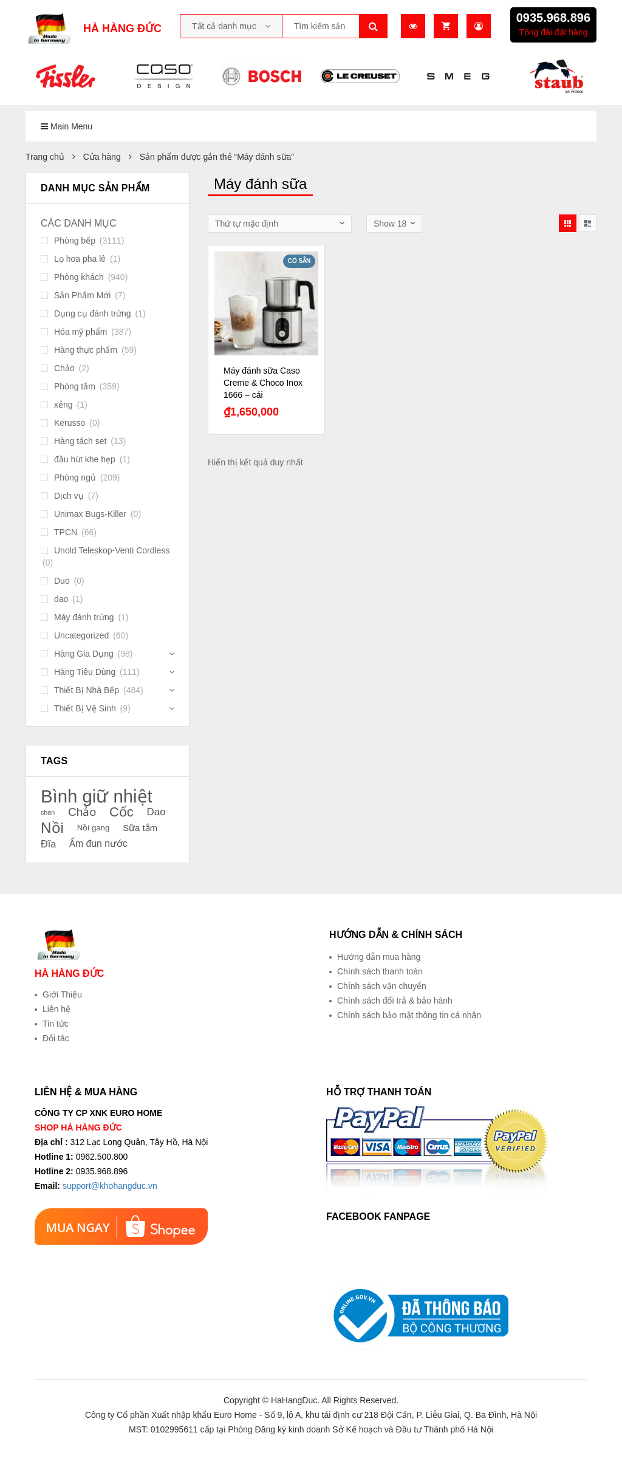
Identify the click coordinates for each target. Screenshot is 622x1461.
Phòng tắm (74, 386)
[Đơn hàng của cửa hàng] (280, 223)
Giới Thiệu (62, 994)
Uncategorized (81, 635)
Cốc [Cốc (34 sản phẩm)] (121, 812)
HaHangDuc (294, 1400)
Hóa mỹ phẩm (80, 332)
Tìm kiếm (374, 26)
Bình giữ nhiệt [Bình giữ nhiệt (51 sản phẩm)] (96, 796)
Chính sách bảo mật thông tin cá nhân (409, 1015)
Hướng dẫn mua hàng (378, 957)
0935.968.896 (553, 17)
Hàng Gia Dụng (84, 654)
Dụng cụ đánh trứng (92, 313)
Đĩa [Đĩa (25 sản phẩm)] (48, 843)
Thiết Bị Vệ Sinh (85, 708)
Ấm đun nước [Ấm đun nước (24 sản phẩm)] (98, 843)
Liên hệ (56, 1009)
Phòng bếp (74, 240)
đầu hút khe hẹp (84, 459)
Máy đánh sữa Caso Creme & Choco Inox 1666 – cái (263, 383)
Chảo (64, 368)
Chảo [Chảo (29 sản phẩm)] (82, 812)
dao (61, 599)
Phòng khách (79, 277)
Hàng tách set (80, 441)
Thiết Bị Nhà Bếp (86, 690)
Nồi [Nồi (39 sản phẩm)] (52, 828)
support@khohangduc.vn (110, 1186)
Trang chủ (45, 157)
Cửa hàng (102, 157)
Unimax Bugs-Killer (90, 514)
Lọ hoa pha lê (80, 259)
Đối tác (56, 1038)
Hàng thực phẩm (85, 350)
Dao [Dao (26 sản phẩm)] (155, 812)
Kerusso (69, 423)
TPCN (65, 532)
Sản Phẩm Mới (82, 295)
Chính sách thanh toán (380, 971)
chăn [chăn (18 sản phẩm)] (48, 812)
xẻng (63, 404)
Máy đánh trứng (84, 617)
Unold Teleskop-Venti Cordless (111, 550)
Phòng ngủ (75, 477)
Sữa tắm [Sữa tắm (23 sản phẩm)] (140, 828)
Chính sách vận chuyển (381, 986)
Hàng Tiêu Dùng (84, 672)
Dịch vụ (69, 496)
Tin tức (56, 1023)
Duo (62, 581)
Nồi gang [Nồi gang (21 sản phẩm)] (93, 827)
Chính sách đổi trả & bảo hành (395, 1000)
